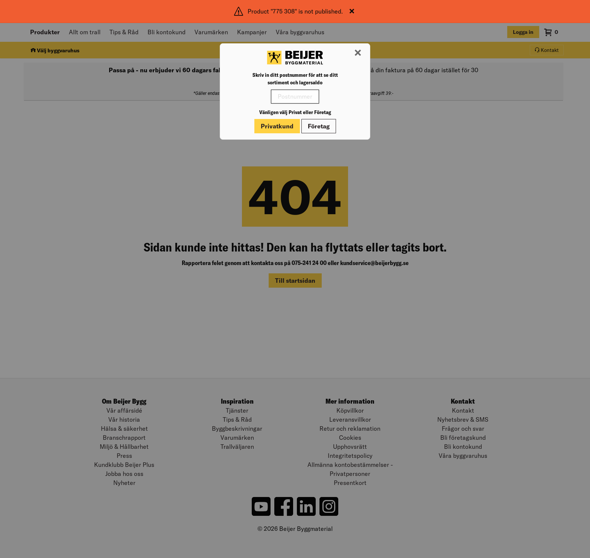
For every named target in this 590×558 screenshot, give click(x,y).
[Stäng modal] (358, 53)
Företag (319, 126)
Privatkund (277, 126)
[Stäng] (351, 11)
